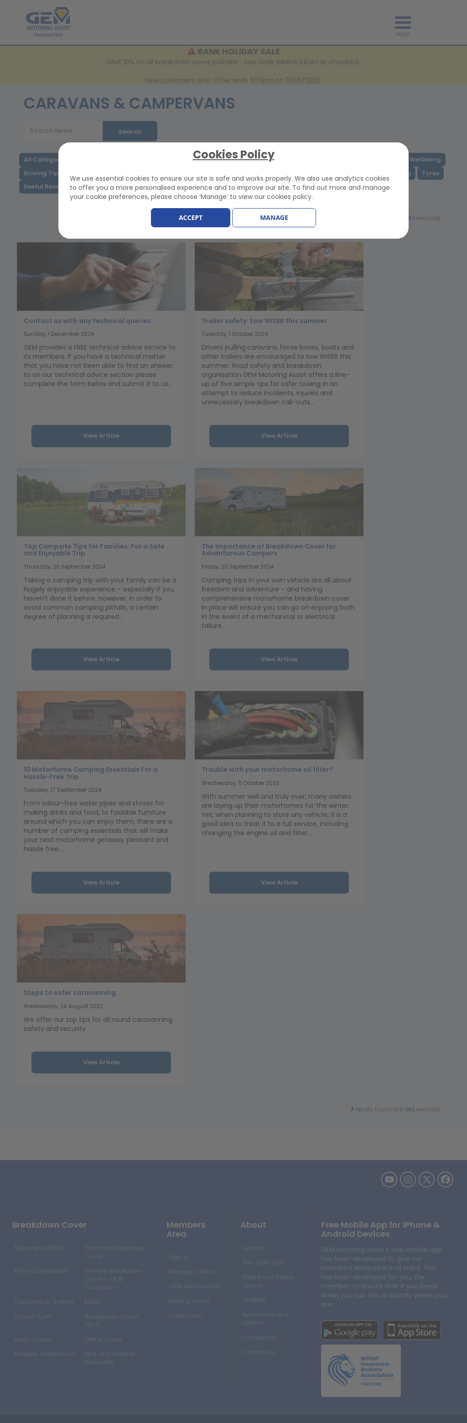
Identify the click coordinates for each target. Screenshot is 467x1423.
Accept (190, 217)
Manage (274, 217)
